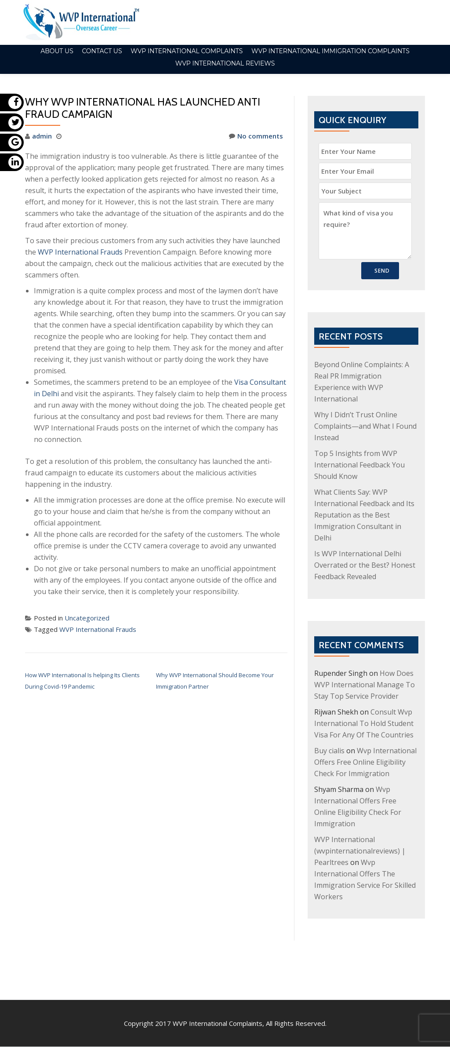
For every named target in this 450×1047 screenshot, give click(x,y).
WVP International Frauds (80, 252)
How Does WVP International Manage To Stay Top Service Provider (364, 684)
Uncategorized (87, 617)
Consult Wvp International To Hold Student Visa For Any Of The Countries (364, 723)
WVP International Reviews (225, 63)
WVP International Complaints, (218, 986)
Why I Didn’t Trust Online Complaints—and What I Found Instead (365, 426)
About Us (56, 51)
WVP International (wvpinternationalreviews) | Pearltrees (360, 851)
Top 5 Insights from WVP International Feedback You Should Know (359, 465)
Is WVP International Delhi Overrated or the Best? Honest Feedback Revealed (364, 565)
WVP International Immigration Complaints (330, 51)
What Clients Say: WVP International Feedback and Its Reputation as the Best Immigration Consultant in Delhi (364, 515)
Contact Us (102, 51)
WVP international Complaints (187, 51)
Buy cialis (329, 750)
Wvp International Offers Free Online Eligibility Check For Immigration (365, 762)
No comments (256, 136)
